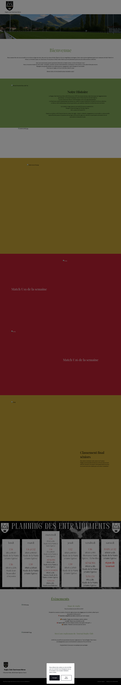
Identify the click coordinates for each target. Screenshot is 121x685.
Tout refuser (66, 678)
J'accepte (54, 677)
